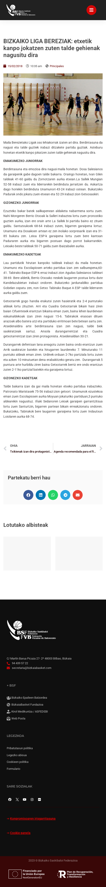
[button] (28, 495)
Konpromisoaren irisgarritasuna (33, 819)
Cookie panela (20, 833)
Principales (57, 66)
